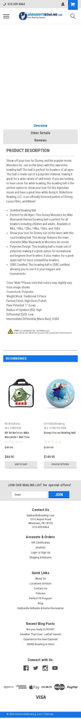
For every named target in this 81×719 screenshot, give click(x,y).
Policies (40, 593)
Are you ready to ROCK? (40, 629)
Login (34, 552)
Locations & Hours (40, 583)
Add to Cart (21, 464)
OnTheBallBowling (54, 423)
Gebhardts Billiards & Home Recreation (40, 608)
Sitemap (49, 714)
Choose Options (60, 464)
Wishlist (40, 547)
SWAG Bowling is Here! (40, 644)
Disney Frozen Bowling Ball (60, 432)
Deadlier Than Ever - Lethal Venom (40, 634)
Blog (40, 603)
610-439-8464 (14, 4)
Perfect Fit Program (40, 598)
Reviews (40, 140)
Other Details (40, 133)
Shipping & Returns (40, 557)
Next (75, 358)
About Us (40, 578)
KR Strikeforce (12, 423)
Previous (69, 358)
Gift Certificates (40, 542)
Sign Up (45, 552)
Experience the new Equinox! (41, 639)
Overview (40, 126)
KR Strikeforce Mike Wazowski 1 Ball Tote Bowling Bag (17, 437)
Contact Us (40, 588)
